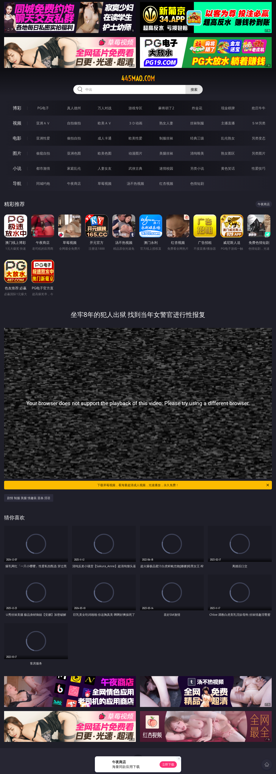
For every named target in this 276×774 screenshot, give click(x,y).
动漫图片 (135, 153)
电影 (17, 138)
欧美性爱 (135, 138)
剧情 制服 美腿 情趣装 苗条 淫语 (28, 498)
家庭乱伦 (74, 168)
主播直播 (228, 123)
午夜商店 (74, 183)
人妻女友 (104, 168)
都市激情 (43, 168)
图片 (17, 153)
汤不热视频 (135, 183)
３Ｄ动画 (135, 123)
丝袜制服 (197, 123)
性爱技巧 (258, 168)
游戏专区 (135, 108)
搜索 (194, 89)
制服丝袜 (166, 138)
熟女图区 (228, 153)
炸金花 (197, 108)
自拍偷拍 (74, 123)
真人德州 (74, 108)
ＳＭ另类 (258, 123)
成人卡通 (104, 138)
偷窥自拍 (43, 153)
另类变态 (258, 138)
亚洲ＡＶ (43, 123)
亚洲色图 (74, 153)
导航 (17, 183)
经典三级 (197, 138)
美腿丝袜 (166, 153)
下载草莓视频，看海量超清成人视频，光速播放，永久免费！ (183, 485)
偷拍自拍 (74, 138)
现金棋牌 (228, 108)
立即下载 (168, 764)
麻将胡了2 (166, 108)
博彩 (17, 108)
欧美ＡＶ (104, 123)
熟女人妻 (166, 123)
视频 (17, 123)
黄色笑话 (228, 168)
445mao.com (138, 78)
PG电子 (43, 108)
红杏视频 (166, 183)
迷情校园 (166, 168)
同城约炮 (43, 183)
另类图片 (258, 153)
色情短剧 (197, 183)
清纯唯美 (197, 153)
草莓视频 (104, 183)
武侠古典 (135, 168)
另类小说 (197, 168)
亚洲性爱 (43, 138)
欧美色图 (104, 153)
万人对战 (104, 108)
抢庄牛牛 (258, 108)
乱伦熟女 (228, 138)
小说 (17, 168)
